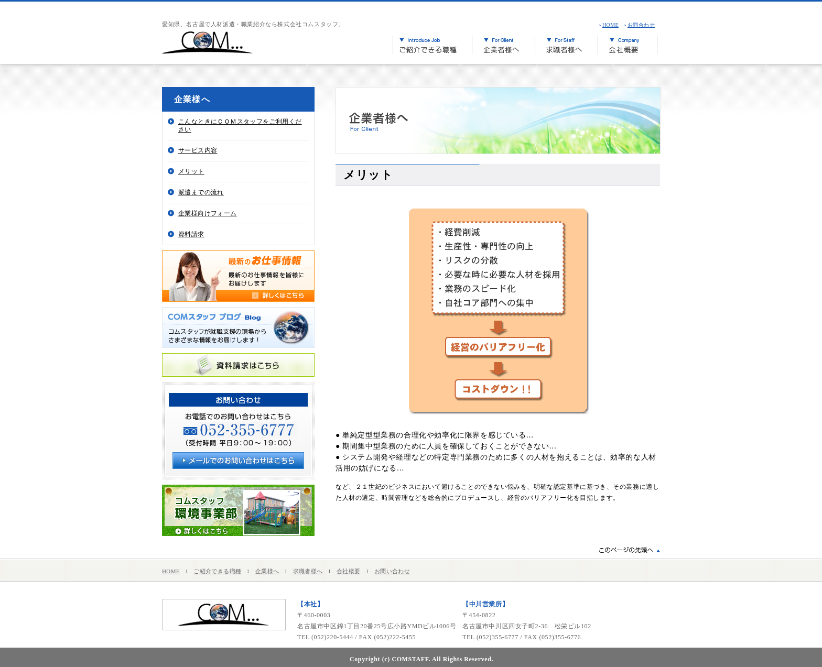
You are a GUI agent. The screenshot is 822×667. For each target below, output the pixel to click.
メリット (191, 171)
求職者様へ (308, 571)
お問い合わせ (392, 571)
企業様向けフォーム (207, 213)
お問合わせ (641, 25)
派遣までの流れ (201, 192)
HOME (610, 25)
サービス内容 (197, 150)
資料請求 (191, 234)
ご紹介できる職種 (217, 571)
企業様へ (267, 571)
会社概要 (349, 571)
